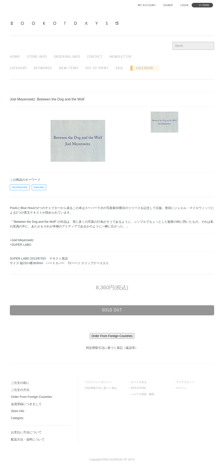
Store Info (17, 411)
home (15, 56)
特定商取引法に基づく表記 (101, 388)
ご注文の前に (20, 382)
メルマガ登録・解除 (142, 394)
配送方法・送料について (28, 439)
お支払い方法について (26, 432)
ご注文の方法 (20, 390)
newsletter (120, 56)
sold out (112, 310)
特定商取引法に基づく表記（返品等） (112, 347)
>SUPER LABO (20, 244)
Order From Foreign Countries (31, 397)
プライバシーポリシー (98, 382)
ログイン (181, 388)
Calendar (143, 68)
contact (94, 56)
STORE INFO (37, 56)
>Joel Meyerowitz (22, 240)
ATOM (142, 388)
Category (18, 68)
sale (119, 68)
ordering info (67, 56)
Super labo (39, 187)
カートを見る (139, 382)
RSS (133, 388)
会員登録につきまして (26, 404)
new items (68, 68)
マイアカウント (185, 382)
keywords (43, 68)
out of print (96, 68)
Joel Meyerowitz (20, 187)
